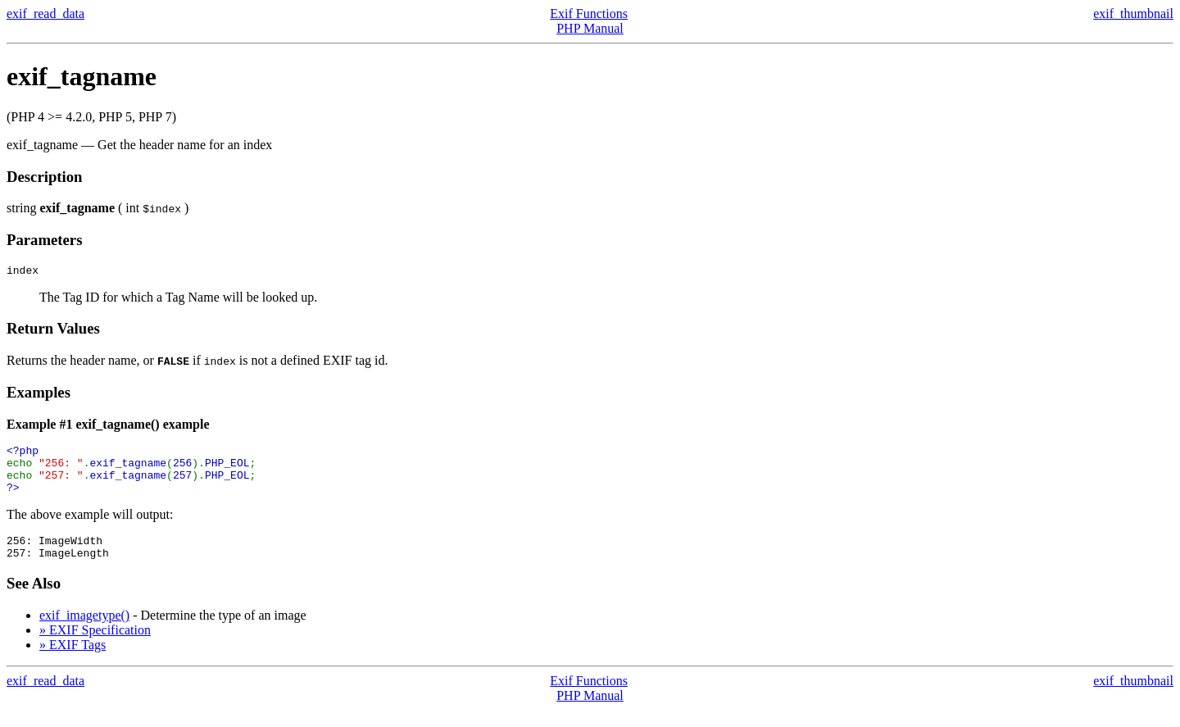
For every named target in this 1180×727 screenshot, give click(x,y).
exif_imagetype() (84, 632)
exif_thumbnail (1133, 13)
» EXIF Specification (95, 647)
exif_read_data (45, 13)
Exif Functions (589, 13)
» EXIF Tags (72, 662)
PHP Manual (590, 28)
